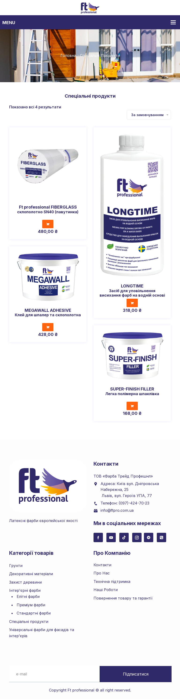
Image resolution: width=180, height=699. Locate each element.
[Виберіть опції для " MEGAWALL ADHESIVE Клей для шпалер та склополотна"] (47, 327)
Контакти (102, 564)
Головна (68, 55)
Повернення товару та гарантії (123, 598)
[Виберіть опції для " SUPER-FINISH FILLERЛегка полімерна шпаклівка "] (132, 406)
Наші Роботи (106, 589)
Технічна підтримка (112, 581)
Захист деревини (25, 582)
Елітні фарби (28, 596)
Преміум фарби (31, 604)
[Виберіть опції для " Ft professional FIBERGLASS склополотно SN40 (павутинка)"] (47, 224)
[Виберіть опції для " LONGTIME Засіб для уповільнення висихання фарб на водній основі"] (132, 303)
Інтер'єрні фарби (25, 590)
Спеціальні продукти (28, 621)
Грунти (15, 565)
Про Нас (102, 573)
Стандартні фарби (34, 613)
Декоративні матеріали (31, 573)
